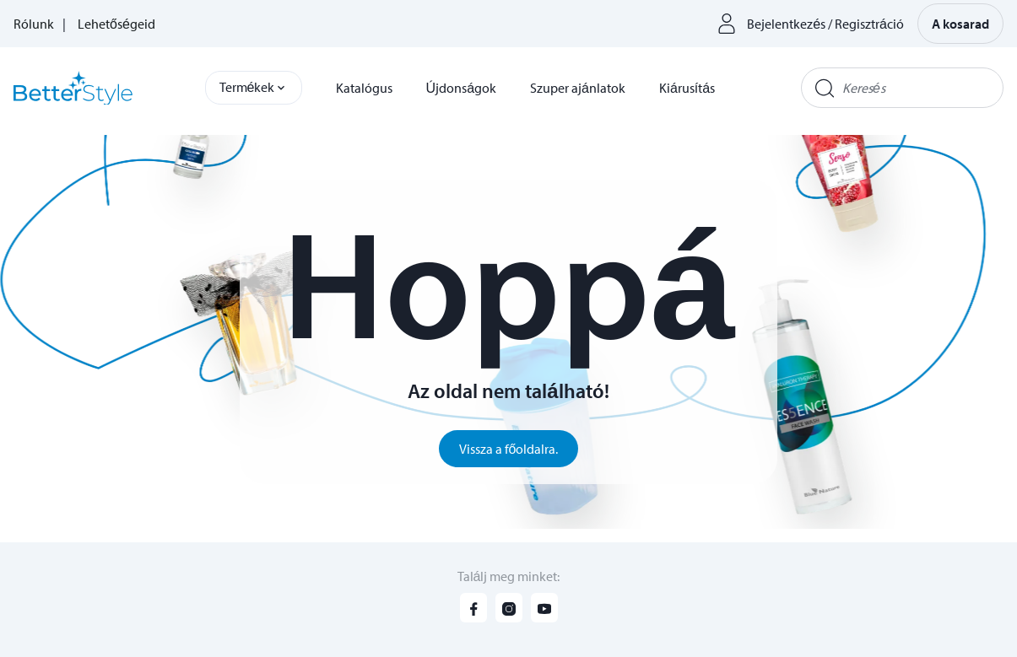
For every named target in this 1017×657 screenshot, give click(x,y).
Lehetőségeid (116, 23)
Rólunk (34, 23)
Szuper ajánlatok (577, 87)
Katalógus (364, 87)
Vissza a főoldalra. (509, 448)
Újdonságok (461, 87)
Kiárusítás (687, 87)
